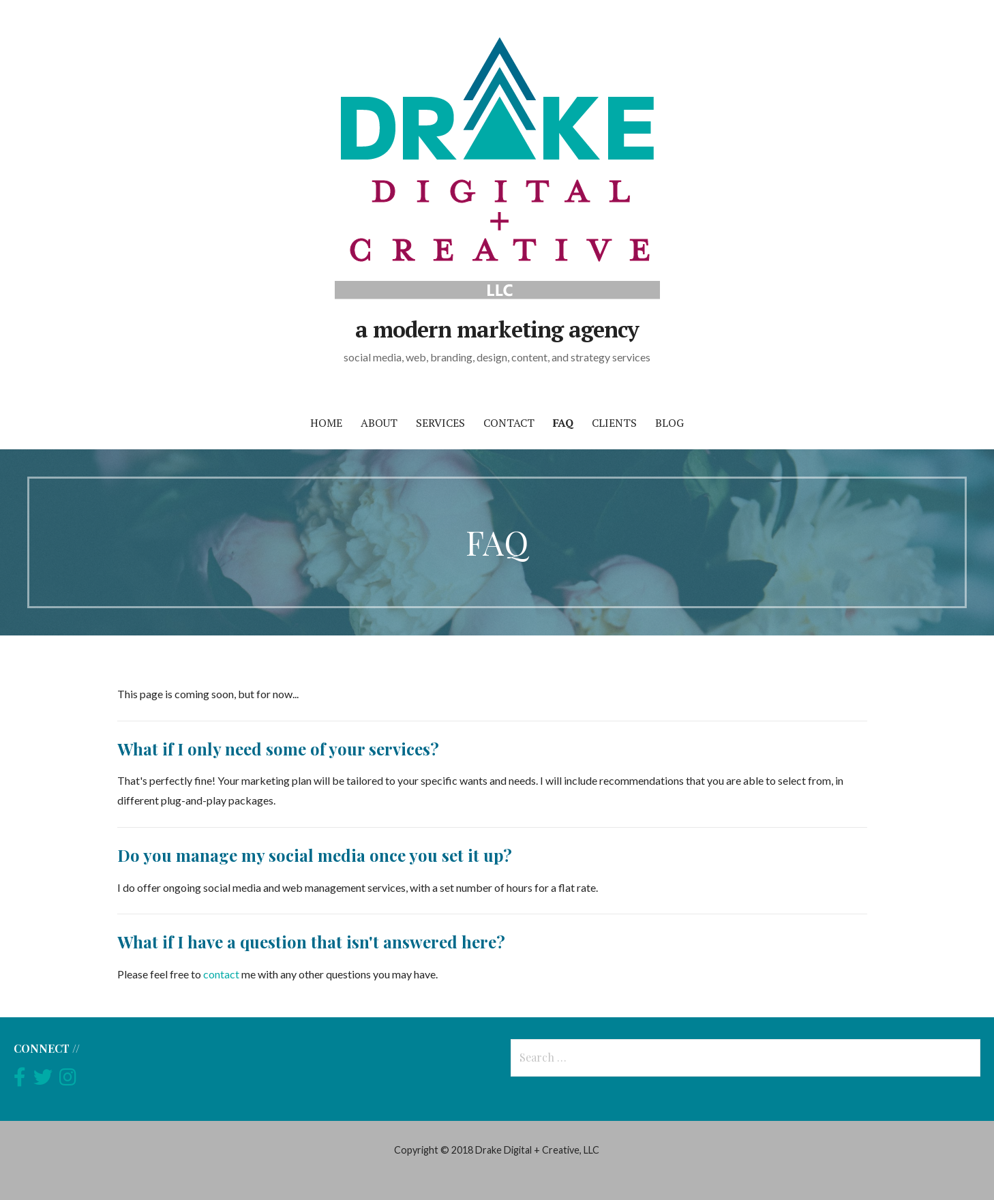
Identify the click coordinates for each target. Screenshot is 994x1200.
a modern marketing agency (497, 329)
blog (669, 422)
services (440, 422)
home (326, 422)
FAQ (563, 422)
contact (508, 422)
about (379, 422)
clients (614, 422)
